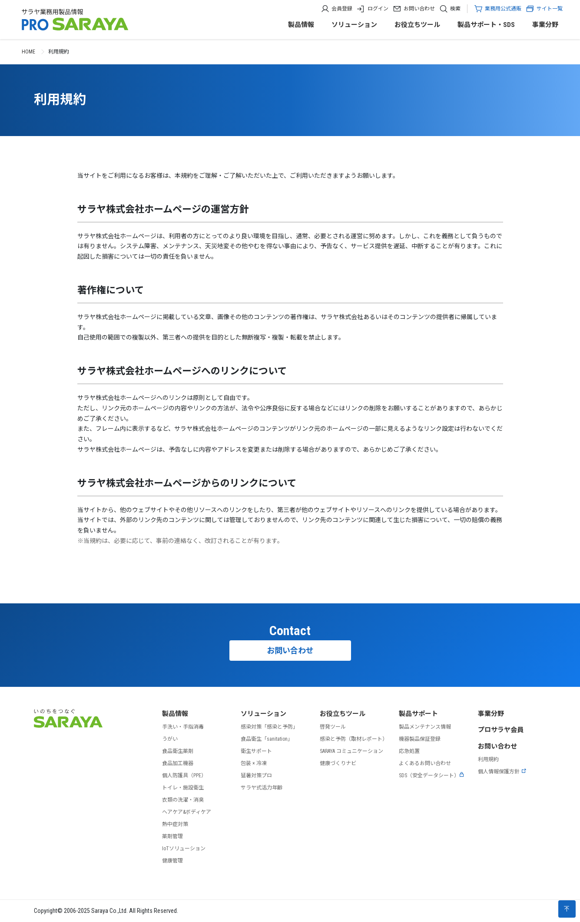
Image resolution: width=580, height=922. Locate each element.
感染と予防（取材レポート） (354, 739)
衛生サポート (256, 751)
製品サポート (418, 714)
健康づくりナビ (338, 763)
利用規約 (488, 759)
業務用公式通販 (503, 8)
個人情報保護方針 (502, 772)
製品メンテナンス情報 (425, 727)
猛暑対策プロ (256, 775)
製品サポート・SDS (486, 25)
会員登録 (341, 8)
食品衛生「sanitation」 (267, 739)
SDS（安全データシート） (431, 775)
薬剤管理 (172, 836)
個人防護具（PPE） (184, 775)
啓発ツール (333, 727)
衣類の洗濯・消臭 (183, 800)
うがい (170, 739)
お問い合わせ (419, 8)
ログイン (378, 8)
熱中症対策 (175, 824)
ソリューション (354, 25)
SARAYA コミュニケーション (351, 751)
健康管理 (172, 861)
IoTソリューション (183, 848)
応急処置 (409, 751)
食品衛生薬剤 (177, 751)
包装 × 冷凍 (254, 763)
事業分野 (545, 25)
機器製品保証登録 (420, 739)
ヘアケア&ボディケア (186, 812)
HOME (28, 52)
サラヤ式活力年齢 (261, 788)
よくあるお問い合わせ (425, 763)
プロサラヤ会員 (501, 730)
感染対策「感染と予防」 (269, 727)
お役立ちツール (417, 25)
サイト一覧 (544, 8)
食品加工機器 (177, 763)
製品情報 (301, 25)
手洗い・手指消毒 (183, 727)
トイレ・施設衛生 (183, 788)
